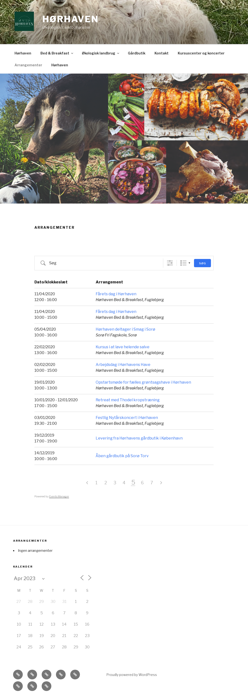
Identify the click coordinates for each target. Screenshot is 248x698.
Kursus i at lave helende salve (122, 347)
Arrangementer (28, 65)
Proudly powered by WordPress (131, 675)
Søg (202, 263)
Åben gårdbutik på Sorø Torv (122, 456)
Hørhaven (70, 19)
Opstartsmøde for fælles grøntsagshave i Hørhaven (143, 382)
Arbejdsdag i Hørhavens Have (123, 364)
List (183, 263)
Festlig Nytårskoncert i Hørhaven (127, 417)
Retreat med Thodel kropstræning (128, 400)
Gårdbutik (136, 53)
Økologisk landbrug (101, 53)
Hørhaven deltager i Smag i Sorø (125, 329)
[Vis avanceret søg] (170, 263)
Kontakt (162, 53)
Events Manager (59, 496)
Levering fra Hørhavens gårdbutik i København (139, 438)
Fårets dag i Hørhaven (116, 294)
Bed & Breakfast (57, 53)
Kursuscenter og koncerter (201, 53)
